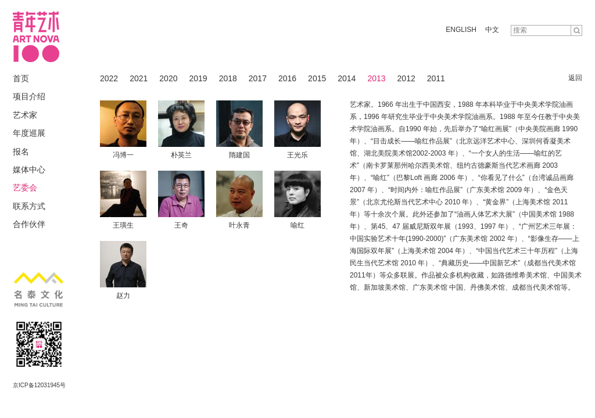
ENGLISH (461, 30)
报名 (21, 151)
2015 (317, 78)
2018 (228, 78)
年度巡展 (29, 133)
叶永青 (239, 225)
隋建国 (239, 155)
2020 (168, 78)
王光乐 (297, 155)
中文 (492, 30)
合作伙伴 (29, 224)
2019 (198, 78)
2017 (258, 78)
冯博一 (123, 155)
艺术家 (25, 115)
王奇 (181, 225)
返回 (575, 78)
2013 (376, 78)
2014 (347, 78)
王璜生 (123, 225)
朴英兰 (181, 155)
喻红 (297, 225)
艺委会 (25, 187)
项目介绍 (29, 96)
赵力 (123, 295)
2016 (287, 78)
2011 (436, 78)
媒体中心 (29, 169)
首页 (21, 78)
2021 (139, 78)
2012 (406, 78)
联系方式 (29, 206)
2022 (109, 78)
